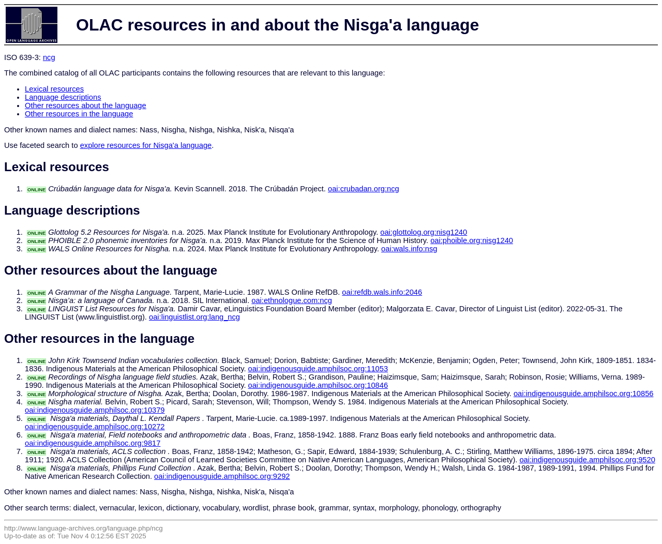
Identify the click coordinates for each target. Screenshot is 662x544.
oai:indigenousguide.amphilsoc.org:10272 (95, 426)
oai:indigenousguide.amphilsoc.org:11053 (318, 369)
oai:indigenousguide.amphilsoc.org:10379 (95, 410)
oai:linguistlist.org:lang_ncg (194, 317)
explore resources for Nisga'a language (146, 145)
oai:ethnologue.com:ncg (291, 300)
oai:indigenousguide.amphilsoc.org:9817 (92, 443)
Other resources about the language (85, 105)
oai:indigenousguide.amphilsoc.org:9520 (587, 460)
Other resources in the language (79, 114)
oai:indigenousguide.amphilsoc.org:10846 (318, 385)
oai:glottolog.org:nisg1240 (423, 232)
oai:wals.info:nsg (409, 249)
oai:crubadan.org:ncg (363, 189)
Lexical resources (54, 89)
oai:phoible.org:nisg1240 (471, 240)
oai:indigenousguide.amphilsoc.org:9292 (222, 476)
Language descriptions (63, 97)
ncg (49, 57)
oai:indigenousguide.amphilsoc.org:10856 (584, 393)
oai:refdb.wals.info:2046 (382, 292)
